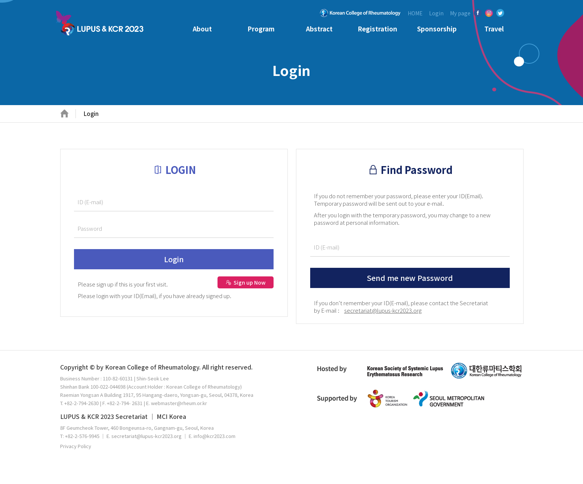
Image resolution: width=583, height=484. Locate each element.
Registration (377, 28)
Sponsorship (437, 28)
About (202, 28)
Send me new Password (410, 277)
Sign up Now (246, 282)
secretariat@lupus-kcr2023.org (383, 310)
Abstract (319, 28)
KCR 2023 (102, 26)
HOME (415, 13)
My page (460, 13)
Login (436, 13)
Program (261, 28)
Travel (494, 28)
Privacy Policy (75, 446)
